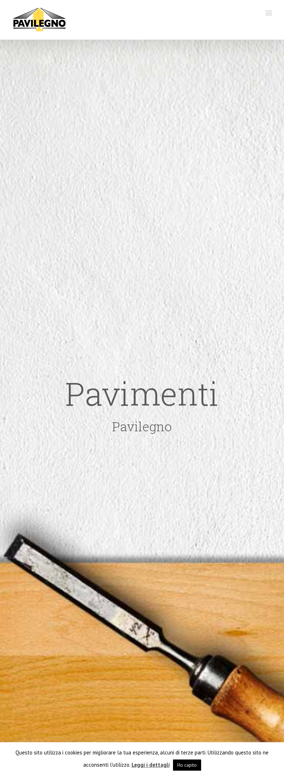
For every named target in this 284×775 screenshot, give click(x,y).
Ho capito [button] (187, 765)
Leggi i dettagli (151, 764)
